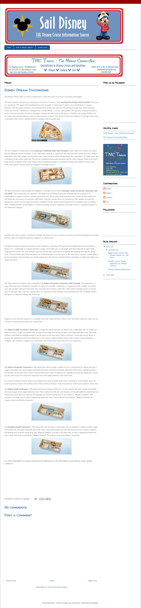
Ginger (108, 188)
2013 (108, 246)
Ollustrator (76, 603)
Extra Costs (42, 47)
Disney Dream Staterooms (119, 269)
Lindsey (109, 197)
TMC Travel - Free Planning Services (118, 133)
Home (9, 47)
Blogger (95, 603)
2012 (108, 275)
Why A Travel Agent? (24, 47)
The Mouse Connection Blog (115, 137)
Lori (107, 202)
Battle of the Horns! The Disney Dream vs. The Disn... (118, 255)
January (112, 250)
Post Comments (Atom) (57, 587)
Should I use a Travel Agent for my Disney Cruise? (117, 263)
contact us (8, 463)
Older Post (92, 581)
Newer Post (11, 581)
